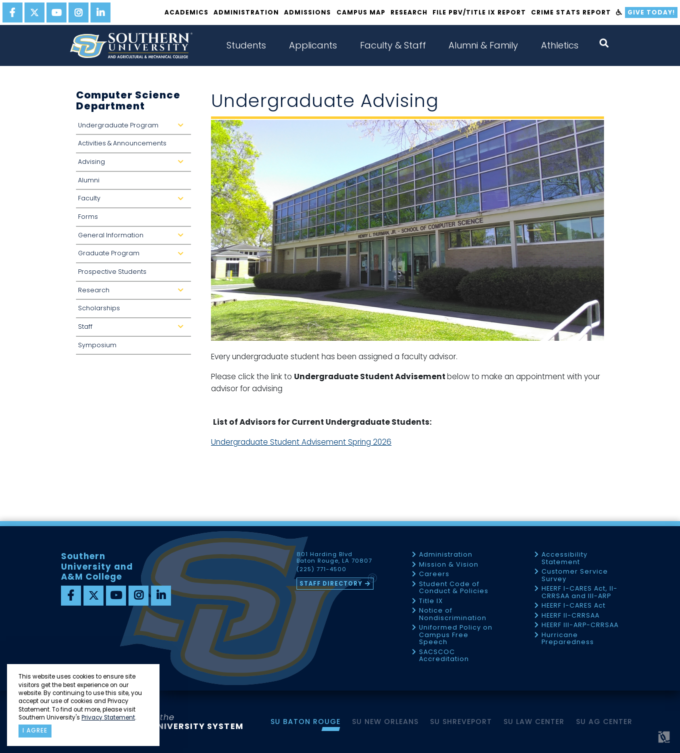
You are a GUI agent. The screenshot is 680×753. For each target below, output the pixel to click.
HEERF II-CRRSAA (571, 616)
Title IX (431, 601)
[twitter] (34, 12)
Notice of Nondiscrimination (452, 614)
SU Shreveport (461, 722)
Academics (186, 12)
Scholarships (99, 308)
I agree (35, 731)
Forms (88, 216)
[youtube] (56, 12)
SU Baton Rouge (305, 722)
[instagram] (78, 12)
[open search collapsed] (604, 43)
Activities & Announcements (122, 143)
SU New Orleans (385, 722)
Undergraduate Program (133, 128)
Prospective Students (112, 271)
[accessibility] (619, 12)
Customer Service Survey (575, 575)
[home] (131, 45)
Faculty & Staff (393, 45)
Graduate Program (133, 256)
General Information (133, 238)
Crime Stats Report (570, 12)
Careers (434, 574)
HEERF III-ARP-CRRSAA (580, 625)
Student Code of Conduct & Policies (453, 588)
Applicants (313, 45)
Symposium (97, 345)
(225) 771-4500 (321, 569)
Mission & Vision (448, 565)
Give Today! (651, 12)
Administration (246, 12)
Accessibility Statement (565, 558)
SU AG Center (604, 722)
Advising (133, 164)
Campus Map (361, 12)
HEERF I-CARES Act (574, 606)
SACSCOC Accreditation (444, 656)
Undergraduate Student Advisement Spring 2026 (301, 442)
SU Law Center (534, 722)
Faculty (133, 201)
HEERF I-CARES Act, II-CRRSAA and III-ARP (580, 592)
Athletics (559, 45)
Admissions (307, 12)
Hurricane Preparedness (568, 639)
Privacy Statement (108, 718)
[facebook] (12, 12)
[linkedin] (100, 12)
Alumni (89, 180)
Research (409, 12)
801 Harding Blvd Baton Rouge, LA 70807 (334, 557)
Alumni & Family (483, 45)
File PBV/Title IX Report (479, 12)
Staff (133, 329)
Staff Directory (331, 584)
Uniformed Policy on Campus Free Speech (455, 635)
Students (246, 45)
